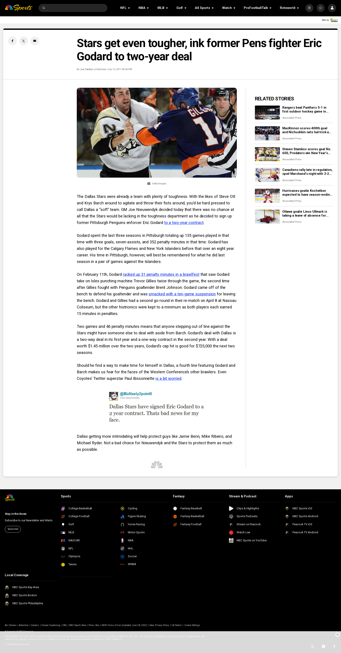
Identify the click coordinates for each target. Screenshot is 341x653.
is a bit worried (168, 378)
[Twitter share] (23, 41)
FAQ (65, 625)
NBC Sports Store (78, 625)
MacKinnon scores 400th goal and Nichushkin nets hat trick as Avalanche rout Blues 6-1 (306, 130)
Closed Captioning (50, 625)
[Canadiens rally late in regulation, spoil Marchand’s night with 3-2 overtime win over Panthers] (267, 175)
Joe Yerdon (86, 69)
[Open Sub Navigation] (129, 8)
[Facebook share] (12, 41)
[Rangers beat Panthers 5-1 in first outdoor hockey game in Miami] (267, 113)
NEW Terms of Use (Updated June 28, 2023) (124, 625)
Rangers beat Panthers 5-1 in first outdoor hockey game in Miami (304, 109)
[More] (309, 8)
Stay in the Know (16, 513)
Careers (35, 625)
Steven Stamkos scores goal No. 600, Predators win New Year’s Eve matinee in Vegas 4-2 (306, 151)
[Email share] (34, 41)
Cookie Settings (192, 625)
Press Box (94, 625)
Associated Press (291, 117)
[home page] (18, 8)
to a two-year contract (184, 222)
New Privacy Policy (159, 625)
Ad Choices (11, 625)
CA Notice (176, 625)
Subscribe (13, 529)
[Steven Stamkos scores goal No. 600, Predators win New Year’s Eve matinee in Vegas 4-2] (267, 154)
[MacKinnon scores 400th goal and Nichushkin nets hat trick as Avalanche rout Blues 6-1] (267, 133)
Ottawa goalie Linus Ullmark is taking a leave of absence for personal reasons (304, 213)
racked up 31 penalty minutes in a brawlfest (161, 274)
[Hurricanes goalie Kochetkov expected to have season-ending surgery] (267, 196)
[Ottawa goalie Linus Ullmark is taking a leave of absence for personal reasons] (267, 217)
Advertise (23, 625)
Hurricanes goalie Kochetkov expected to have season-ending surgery (307, 193)
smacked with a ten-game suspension (182, 294)
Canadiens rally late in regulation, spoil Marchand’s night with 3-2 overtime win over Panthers (307, 172)
